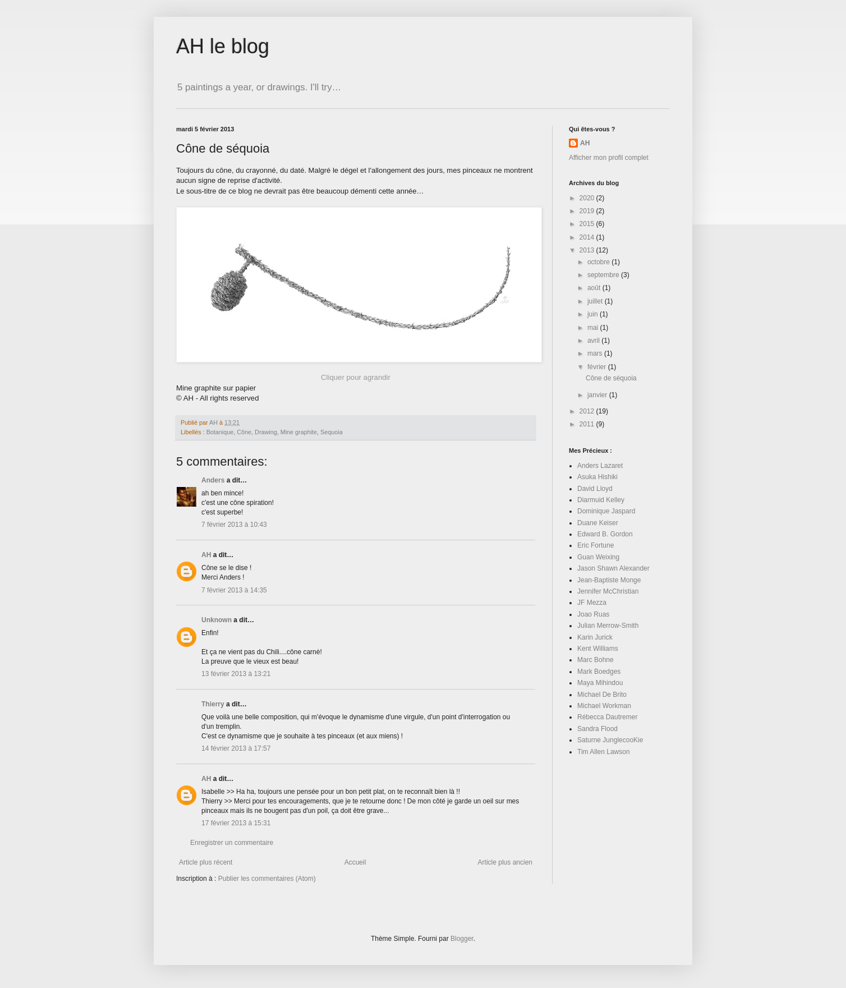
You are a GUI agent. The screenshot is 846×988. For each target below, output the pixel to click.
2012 (588, 411)
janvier (598, 395)
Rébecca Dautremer (607, 717)
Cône (244, 432)
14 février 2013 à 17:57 (235, 748)
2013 (588, 250)
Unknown (216, 620)
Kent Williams (597, 648)
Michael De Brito (602, 695)
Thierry (212, 704)
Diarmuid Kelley (600, 500)
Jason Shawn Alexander (613, 568)
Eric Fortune (595, 545)
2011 (588, 424)
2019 (588, 211)
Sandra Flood (597, 729)
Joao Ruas (593, 614)
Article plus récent (205, 862)
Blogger (461, 939)
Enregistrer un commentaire (231, 843)
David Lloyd (595, 489)
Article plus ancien (505, 862)
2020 (588, 198)
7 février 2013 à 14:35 (234, 590)
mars (595, 353)
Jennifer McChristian (607, 591)
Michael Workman (604, 706)
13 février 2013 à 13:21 (235, 674)
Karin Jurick (595, 637)
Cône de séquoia (611, 378)
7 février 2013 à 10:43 (234, 525)
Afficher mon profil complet (609, 158)
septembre (604, 275)
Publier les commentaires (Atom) (267, 879)
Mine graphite (299, 432)
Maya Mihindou (600, 683)
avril (594, 340)
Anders (212, 480)
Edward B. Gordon (605, 534)
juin (593, 314)
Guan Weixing (598, 557)
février (597, 367)
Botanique (220, 432)
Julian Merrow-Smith (607, 625)
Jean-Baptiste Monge (609, 580)
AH (206, 555)
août (595, 288)
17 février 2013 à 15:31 (235, 823)
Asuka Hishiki (597, 477)
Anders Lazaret (600, 466)
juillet (596, 301)
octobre (599, 262)
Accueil (355, 862)
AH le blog (222, 46)
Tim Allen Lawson (603, 752)
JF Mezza (591, 602)
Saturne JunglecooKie (610, 740)
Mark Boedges (598, 671)
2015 (588, 224)
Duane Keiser (597, 523)
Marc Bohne (595, 660)
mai (593, 328)
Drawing (266, 432)
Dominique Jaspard (606, 511)
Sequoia (331, 432)
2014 (588, 237)
